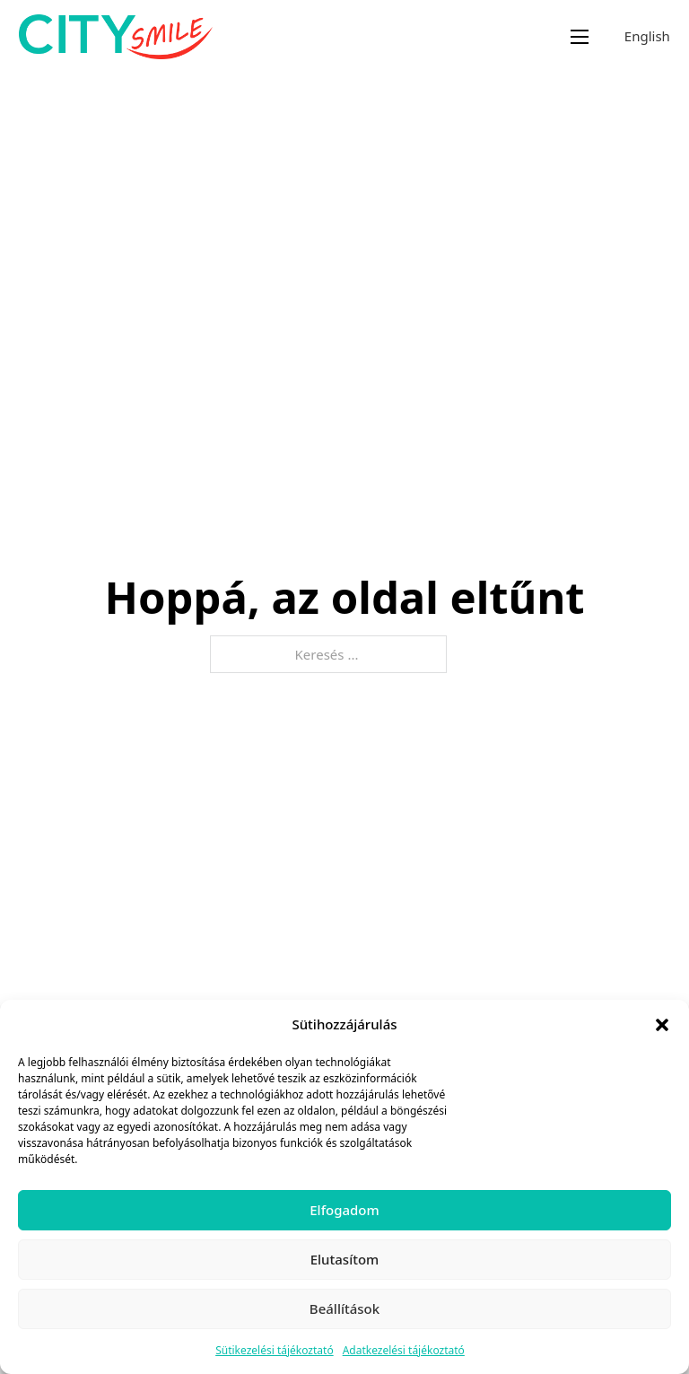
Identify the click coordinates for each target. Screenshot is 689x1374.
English (647, 36)
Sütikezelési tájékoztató (274, 1350)
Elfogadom (344, 1210)
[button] (662, 1025)
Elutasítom (344, 1259)
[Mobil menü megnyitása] (580, 37)
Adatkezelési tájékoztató (404, 1350)
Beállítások (344, 1308)
